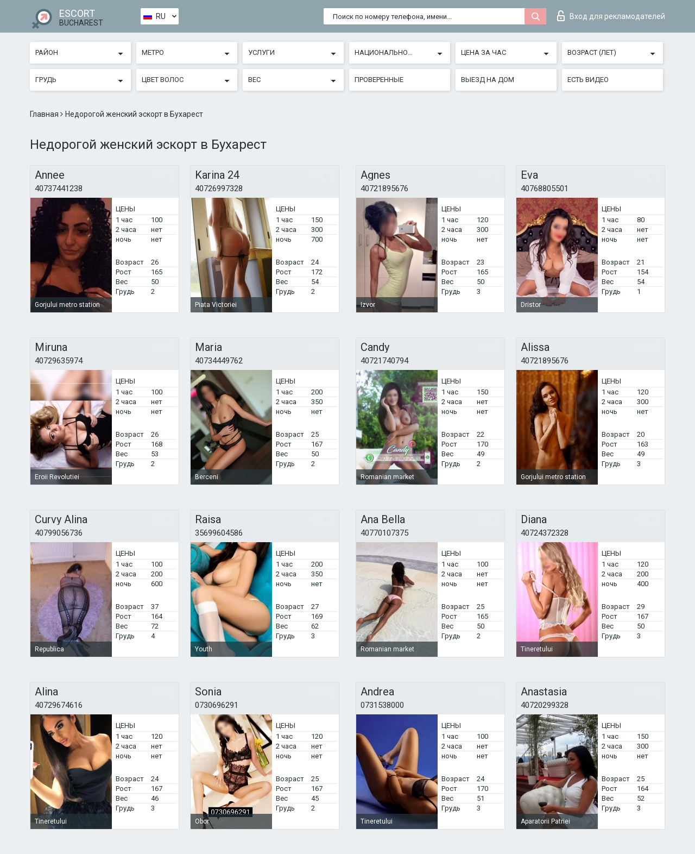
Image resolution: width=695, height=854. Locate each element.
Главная (45, 114)
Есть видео (588, 80)
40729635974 (59, 361)
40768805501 (544, 188)
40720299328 (544, 705)
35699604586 (219, 533)
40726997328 (219, 188)
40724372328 (544, 533)
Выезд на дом (487, 80)
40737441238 (59, 188)
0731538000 (382, 705)
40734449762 (219, 361)
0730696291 (216, 705)
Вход (611, 16)
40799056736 (59, 533)
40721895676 (384, 188)
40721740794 (384, 361)
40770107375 (384, 533)
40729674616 (59, 705)
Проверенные (379, 80)
